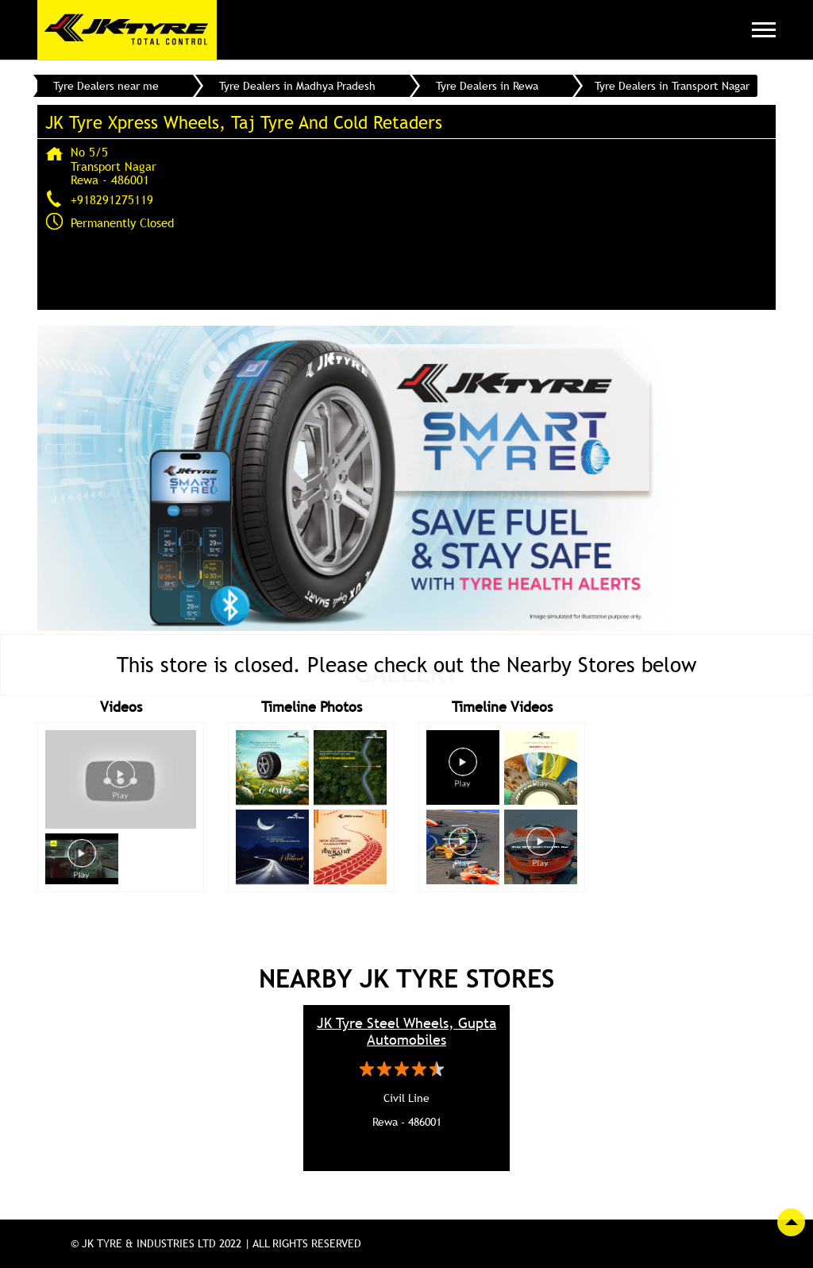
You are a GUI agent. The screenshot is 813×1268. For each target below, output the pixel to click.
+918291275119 (112, 199)
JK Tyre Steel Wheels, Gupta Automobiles (406, 1031)
